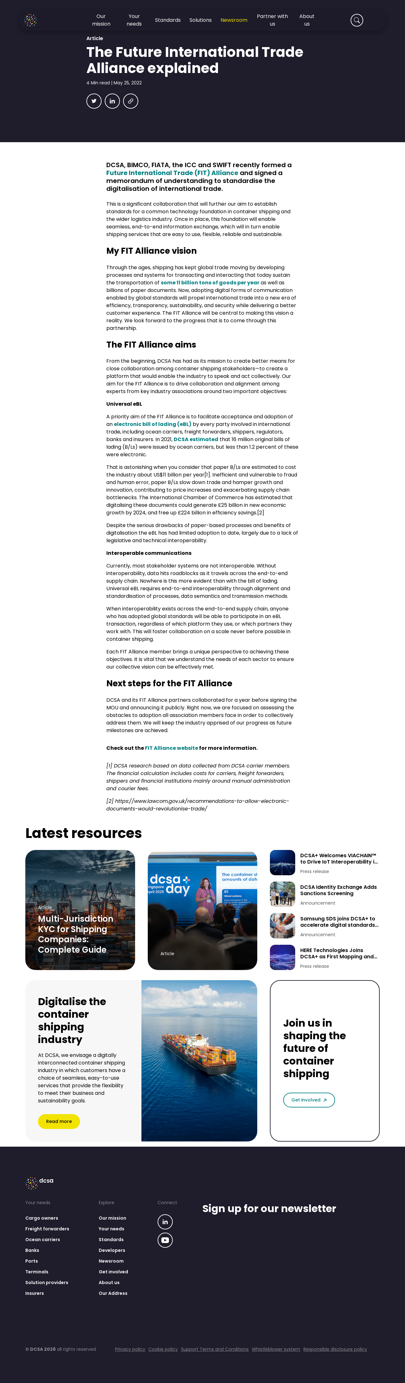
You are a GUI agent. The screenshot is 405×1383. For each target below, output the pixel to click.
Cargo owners (41, 1218)
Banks (32, 1250)
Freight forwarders (47, 1229)
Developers (112, 1250)
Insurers (34, 1293)
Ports (31, 1261)
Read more (59, 1121)
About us (109, 1282)
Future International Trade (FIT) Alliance (172, 172)
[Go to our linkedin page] (165, 1222)
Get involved (309, 1100)
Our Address (113, 1293)
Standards (111, 1239)
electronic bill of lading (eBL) (152, 424)
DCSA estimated (196, 439)
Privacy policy (130, 1349)
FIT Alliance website (171, 748)
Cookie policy (163, 1349)
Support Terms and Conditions (215, 1349)
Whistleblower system (276, 1349)
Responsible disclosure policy (335, 1349)
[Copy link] (130, 101)
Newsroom (111, 1261)
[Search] (357, 20)
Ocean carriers (42, 1239)
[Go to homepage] (38, 20)
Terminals (36, 1272)
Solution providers (46, 1282)
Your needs (111, 1229)
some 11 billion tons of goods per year (210, 282)
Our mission (112, 1218)
